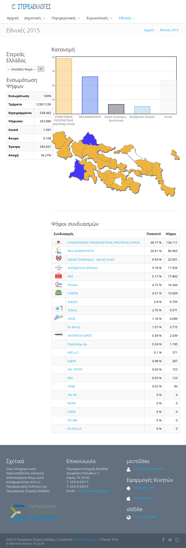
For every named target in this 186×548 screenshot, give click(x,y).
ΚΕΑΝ (72, 403)
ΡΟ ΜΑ (72, 420)
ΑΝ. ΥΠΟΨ (75, 369)
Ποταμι (73, 285)
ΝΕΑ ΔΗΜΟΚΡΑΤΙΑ (81, 251)
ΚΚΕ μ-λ (73, 352)
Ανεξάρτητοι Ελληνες (83, 268)
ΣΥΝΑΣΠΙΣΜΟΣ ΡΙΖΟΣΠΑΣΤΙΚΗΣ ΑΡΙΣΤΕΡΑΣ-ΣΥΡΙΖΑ (104, 242)
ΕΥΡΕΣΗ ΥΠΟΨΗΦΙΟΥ (149, 469)
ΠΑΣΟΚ (73, 293)
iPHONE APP (143, 498)
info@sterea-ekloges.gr (92, 491)
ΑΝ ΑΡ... (73, 395)
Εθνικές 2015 (169, 30)
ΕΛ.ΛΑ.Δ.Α (74, 428)
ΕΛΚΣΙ (72, 412)
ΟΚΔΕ (72, 386)
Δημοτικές (35, 17)
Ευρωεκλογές (99, 17)
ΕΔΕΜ (72, 361)
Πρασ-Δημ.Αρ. (78, 344)
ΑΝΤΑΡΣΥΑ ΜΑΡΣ (80, 335)
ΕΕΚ (70, 378)
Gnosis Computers (85, 540)
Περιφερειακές (66, 17)
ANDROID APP (144, 487)
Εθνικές (127, 17)
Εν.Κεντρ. (74, 327)
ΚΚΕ (70, 276)
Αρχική (12, 17)
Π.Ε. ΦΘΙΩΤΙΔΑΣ (145, 517)
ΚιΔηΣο (73, 302)
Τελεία (72, 310)
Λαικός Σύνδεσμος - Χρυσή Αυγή (91, 259)
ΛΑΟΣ (72, 318)
